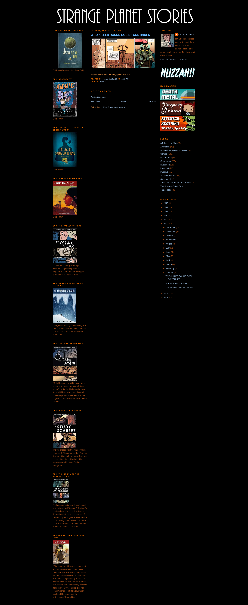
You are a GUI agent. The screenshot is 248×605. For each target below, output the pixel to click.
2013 (166, 203)
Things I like (165, 190)
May (168, 256)
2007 (166, 293)
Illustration (165, 165)
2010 (166, 215)
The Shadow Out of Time (171, 186)
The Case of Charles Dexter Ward (175, 182)
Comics (102, 81)
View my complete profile (174, 60)
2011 (166, 211)
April (168, 260)
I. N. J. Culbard (186, 34)
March (169, 264)
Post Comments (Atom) (114, 107)
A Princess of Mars (168, 143)
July (168, 248)
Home (124, 101)
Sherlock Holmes (168, 175)
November (171, 231)
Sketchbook (165, 179)
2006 (166, 297)
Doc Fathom (166, 157)
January (170, 272)
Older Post (151, 101)
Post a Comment (98, 97)
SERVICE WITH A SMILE (177, 283)
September (171, 239)
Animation (165, 147)
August (169, 244)
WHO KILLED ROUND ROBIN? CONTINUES (120, 35)
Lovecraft (164, 168)
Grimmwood (165, 161)
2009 (166, 219)
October (170, 235)
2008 (166, 224)
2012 (166, 207)
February (170, 268)
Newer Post (96, 101)
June (168, 252)
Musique (164, 172)
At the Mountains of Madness (173, 150)
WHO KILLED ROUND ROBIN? (179, 287)
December (171, 227)
